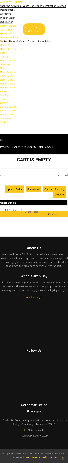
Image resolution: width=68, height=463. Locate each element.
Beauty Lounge (8, 25)
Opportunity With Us (39, 41)
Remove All (33, 189)
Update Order (14, 189)
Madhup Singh (34, 297)
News (3, 68)
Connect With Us (9, 37)
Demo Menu (6, 75)
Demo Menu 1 (7, 79)
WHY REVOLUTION (11, 2)
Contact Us (6, 41)
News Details (7, 72)
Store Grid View (8, 106)
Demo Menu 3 (7, 87)
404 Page (5, 118)
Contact (4, 122)
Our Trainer (6, 21)
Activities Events (20, 5)
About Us (5, 5)
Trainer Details (8, 99)
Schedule (5, 64)
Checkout (60, 194)
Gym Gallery (6, 29)
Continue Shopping (54, 189)
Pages (3, 91)
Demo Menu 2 (7, 83)
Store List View (8, 110)
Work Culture (20, 41)
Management (7, 9)
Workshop (5, 13)
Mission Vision (7, 17)
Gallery (4, 102)
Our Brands (36, 5)
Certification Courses (54, 5)
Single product (8, 114)
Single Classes (7, 60)
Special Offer (7, 33)
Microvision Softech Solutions (41, 457)
